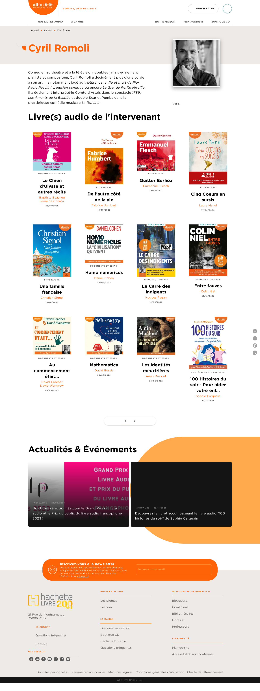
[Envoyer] (207, 569)
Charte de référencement (205, 672)
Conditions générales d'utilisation (160, 672)
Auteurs (48, 30)
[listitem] (31, 659)
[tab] (32, 21)
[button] (203, 8)
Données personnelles (53, 672)
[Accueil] (43, 8)
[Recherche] (227, 8)
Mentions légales (120, 672)
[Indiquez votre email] (169, 570)
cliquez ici (82, 576)
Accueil (35, 30)
